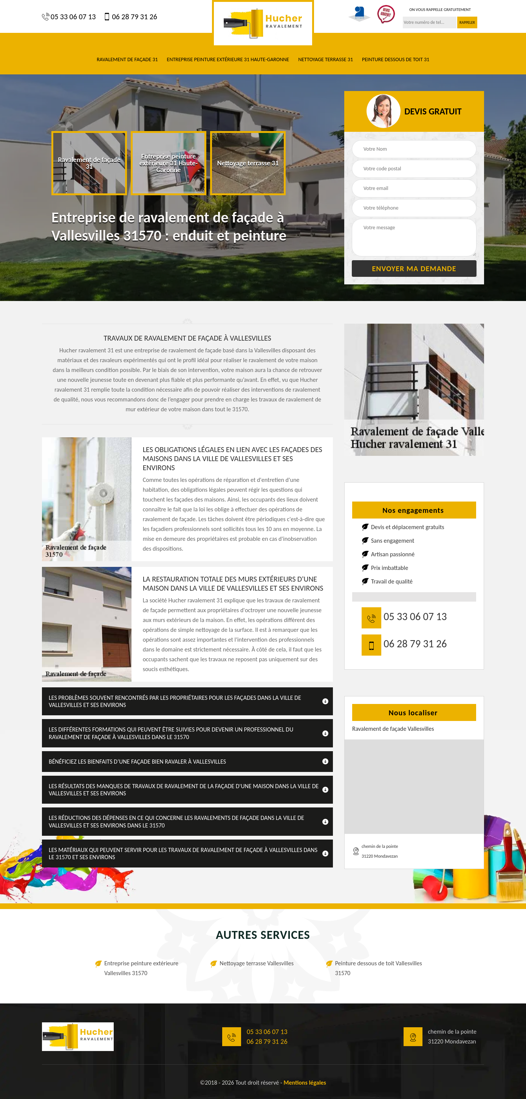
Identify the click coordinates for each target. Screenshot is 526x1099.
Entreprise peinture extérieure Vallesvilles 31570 (141, 968)
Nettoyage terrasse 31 (325, 59)
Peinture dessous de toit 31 (395, 59)
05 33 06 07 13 (69, 16)
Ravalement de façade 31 (127, 59)
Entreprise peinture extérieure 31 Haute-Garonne (228, 59)
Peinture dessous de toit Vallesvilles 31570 (378, 968)
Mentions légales (304, 1082)
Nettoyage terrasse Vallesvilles (257, 963)
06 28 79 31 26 (130, 16)
